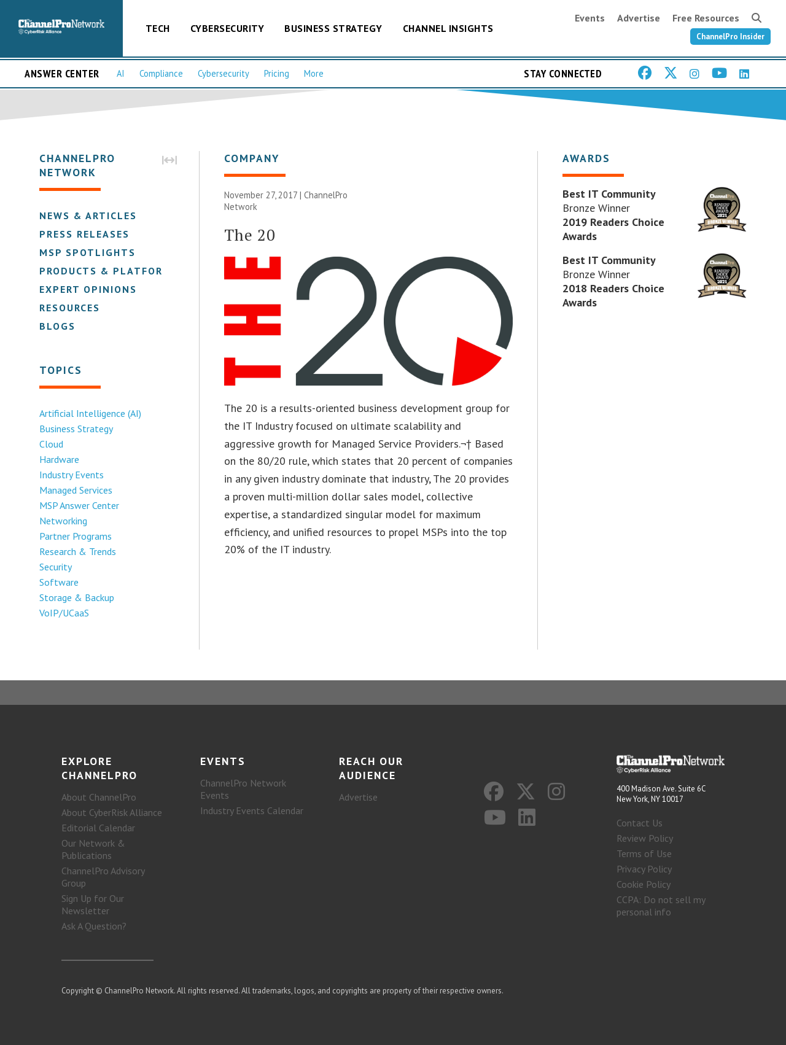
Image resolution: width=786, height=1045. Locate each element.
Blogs (57, 326)
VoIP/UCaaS (64, 613)
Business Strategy (333, 28)
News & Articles (88, 215)
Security (55, 567)
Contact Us (640, 823)
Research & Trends (77, 551)
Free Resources (705, 18)
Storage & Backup (76, 597)
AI (121, 73)
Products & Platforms (109, 271)
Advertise (638, 18)
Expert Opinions (88, 289)
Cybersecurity (227, 28)
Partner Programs (75, 536)
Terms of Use (644, 853)
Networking (63, 521)
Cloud (51, 444)
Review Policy (645, 838)
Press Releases (84, 234)
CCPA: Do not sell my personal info (661, 905)
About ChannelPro (98, 797)
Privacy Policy (644, 869)
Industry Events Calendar (251, 810)
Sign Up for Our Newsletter (92, 904)
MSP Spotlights (87, 252)
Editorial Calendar (98, 828)
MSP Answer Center (79, 505)
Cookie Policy (644, 884)
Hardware (59, 459)
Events (590, 18)
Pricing (276, 73)
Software (59, 582)
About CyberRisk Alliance (111, 812)
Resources (69, 307)
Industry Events (71, 474)
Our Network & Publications (93, 849)
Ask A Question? (93, 926)
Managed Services (75, 490)
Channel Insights (448, 28)
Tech (158, 28)
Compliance (161, 73)
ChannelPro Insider (730, 36)
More (314, 73)
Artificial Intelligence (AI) (90, 413)
